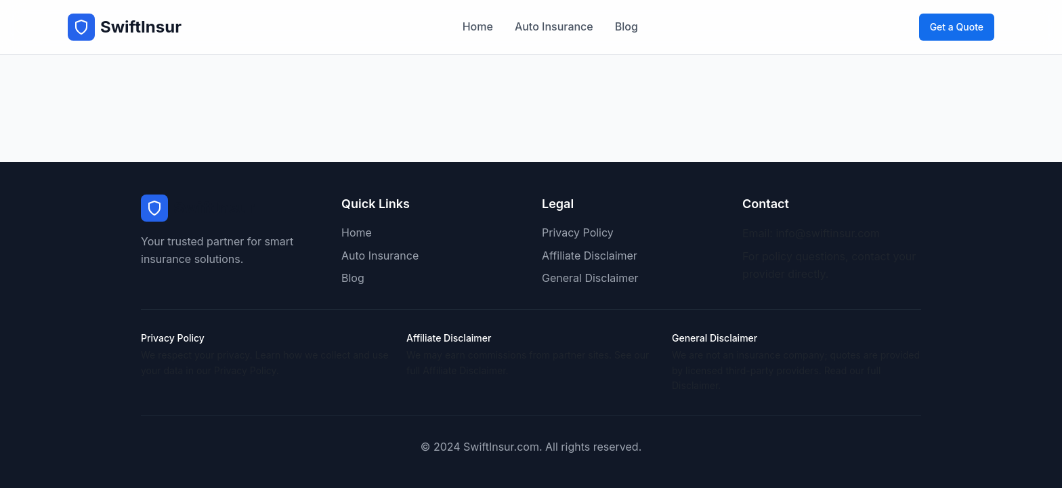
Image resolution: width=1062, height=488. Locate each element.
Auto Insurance (554, 26)
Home (478, 26)
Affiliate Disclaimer (589, 255)
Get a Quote (956, 27)
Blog (626, 26)
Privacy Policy (578, 232)
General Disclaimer (590, 278)
